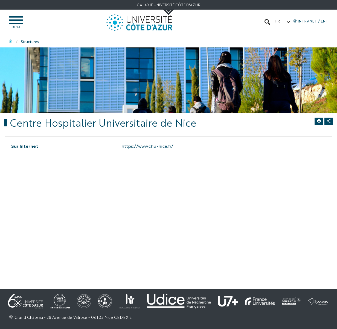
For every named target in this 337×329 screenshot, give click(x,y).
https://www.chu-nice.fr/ (147, 146)
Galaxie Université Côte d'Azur (168, 4)
